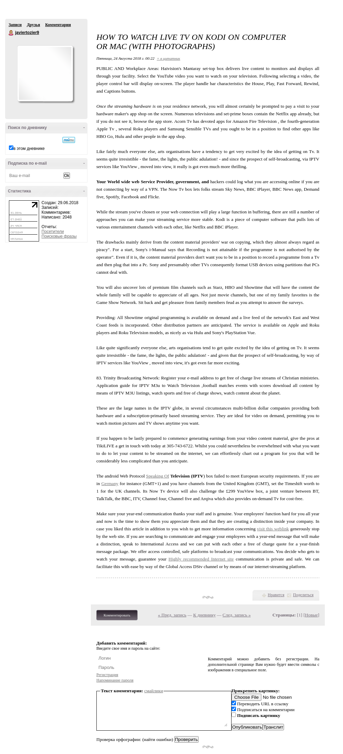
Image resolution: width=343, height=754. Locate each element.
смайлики (153, 690)
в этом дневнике (29, 148)
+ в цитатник (168, 58)
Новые (311, 614)
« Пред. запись (172, 614)
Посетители (53, 231)
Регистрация (107, 674)
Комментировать (117, 615)
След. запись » (237, 614)
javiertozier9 (11, 33)
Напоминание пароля (114, 680)
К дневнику (204, 614)
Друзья (33, 24)
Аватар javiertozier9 (45, 73)
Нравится (276, 594)
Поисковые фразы (59, 236)
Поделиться (303, 594)
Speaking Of (157, 476)
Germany (109, 483)
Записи (15, 24)
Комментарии (58, 24)
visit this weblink (273, 528)
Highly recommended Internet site (201, 559)
